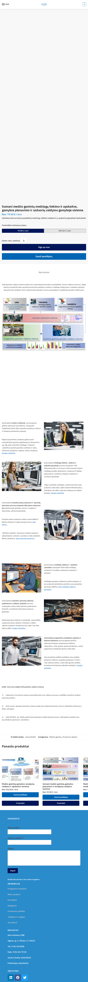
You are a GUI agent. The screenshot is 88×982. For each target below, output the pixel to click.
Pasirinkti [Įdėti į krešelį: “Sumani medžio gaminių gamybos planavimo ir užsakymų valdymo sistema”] (61, 803)
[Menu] (6, 4)
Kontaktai (12, 900)
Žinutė (11, 848)
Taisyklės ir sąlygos (16, 917)
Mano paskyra (14, 894)
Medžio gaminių (55, 737)
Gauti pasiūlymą (44, 256)
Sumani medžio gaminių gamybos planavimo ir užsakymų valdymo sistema (58, 786)
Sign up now (44, 247)
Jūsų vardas (13, 827)
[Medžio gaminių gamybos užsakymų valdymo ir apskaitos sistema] (20, 769)
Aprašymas (44, 272)
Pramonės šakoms (70, 737)
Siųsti (12, 870)
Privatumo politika (16, 911)
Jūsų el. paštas (16, 838)
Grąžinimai (12, 922)
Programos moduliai (17, 888)
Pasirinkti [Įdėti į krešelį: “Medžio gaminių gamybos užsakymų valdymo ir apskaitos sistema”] (20, 803)
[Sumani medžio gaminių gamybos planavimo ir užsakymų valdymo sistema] (61, 769)
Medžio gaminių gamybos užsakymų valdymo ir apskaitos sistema (18, 785)
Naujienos (12, 905)
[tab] (44, 270)
